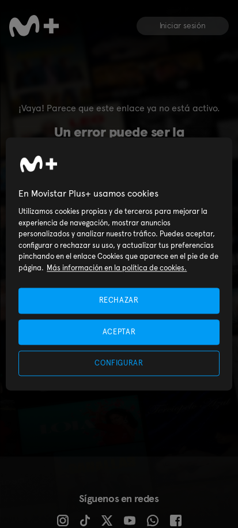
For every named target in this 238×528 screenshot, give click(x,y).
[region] (119, 263)
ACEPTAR (119, 331)
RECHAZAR (118, 300)
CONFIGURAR (119, 363)
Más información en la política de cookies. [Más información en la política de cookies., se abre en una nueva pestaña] (117, 267)
